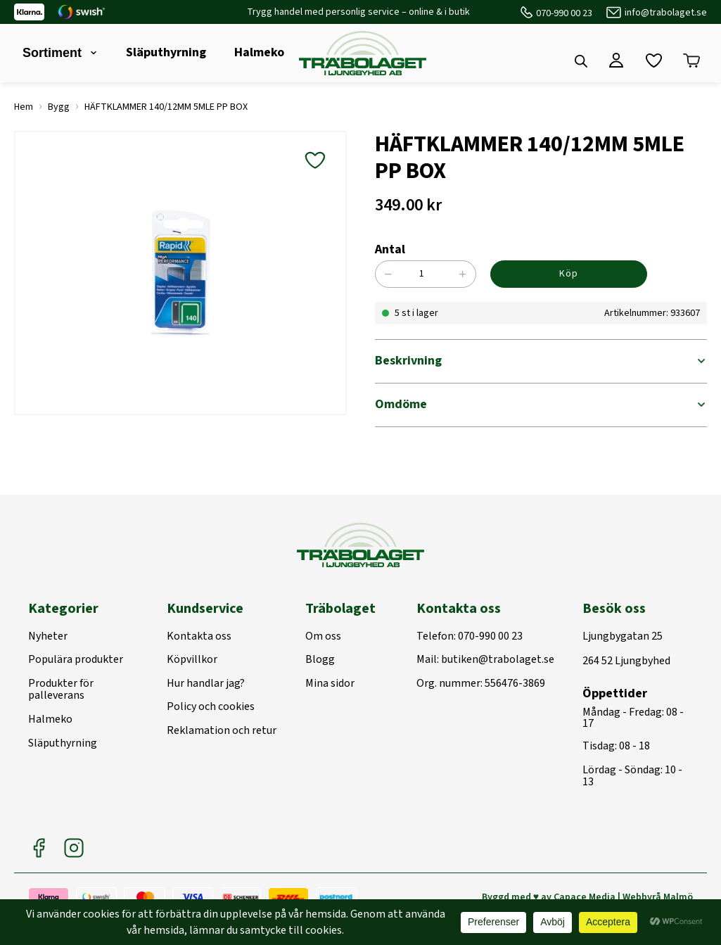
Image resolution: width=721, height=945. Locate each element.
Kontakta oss (199, 636)
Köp (568, 274)
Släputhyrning (166, 52)
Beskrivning (408, 360)
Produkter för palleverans (61, 690)
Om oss (323, 636)
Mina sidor (330, 684)
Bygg (59, 107)
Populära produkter (75, 660)
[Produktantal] (429, 274)
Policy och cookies (211, 707)
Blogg (320, 660)
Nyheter (48, 636)
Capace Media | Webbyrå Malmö (623, 897)
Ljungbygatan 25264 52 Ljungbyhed (626, 649)
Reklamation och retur (221, 731)
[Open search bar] (581, 61)
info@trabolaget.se (666, 13)
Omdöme (401, 404)
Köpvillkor (192, 660)
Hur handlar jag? (206, 684)
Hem (23, 107)
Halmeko (259, 52)
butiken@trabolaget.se (497, 660)
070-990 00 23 (564, 13)
